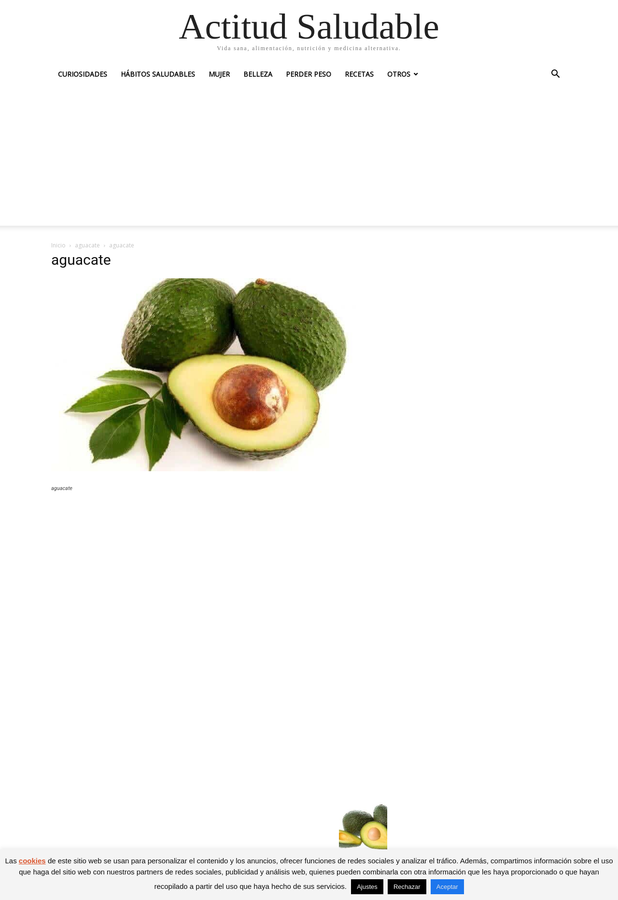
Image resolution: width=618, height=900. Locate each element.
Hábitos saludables (158, 74)
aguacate (87, 245)
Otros (398, 74)
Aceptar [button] (447, 886)
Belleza (257, 74)
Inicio (58, 245)
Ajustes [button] (367, 886)
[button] (555, 75)
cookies (32, 861)
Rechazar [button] (407, 886)
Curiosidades (82, 74)
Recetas (359, 74)
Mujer (219, 74)
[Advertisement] (309, 158)
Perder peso (308, 74)
